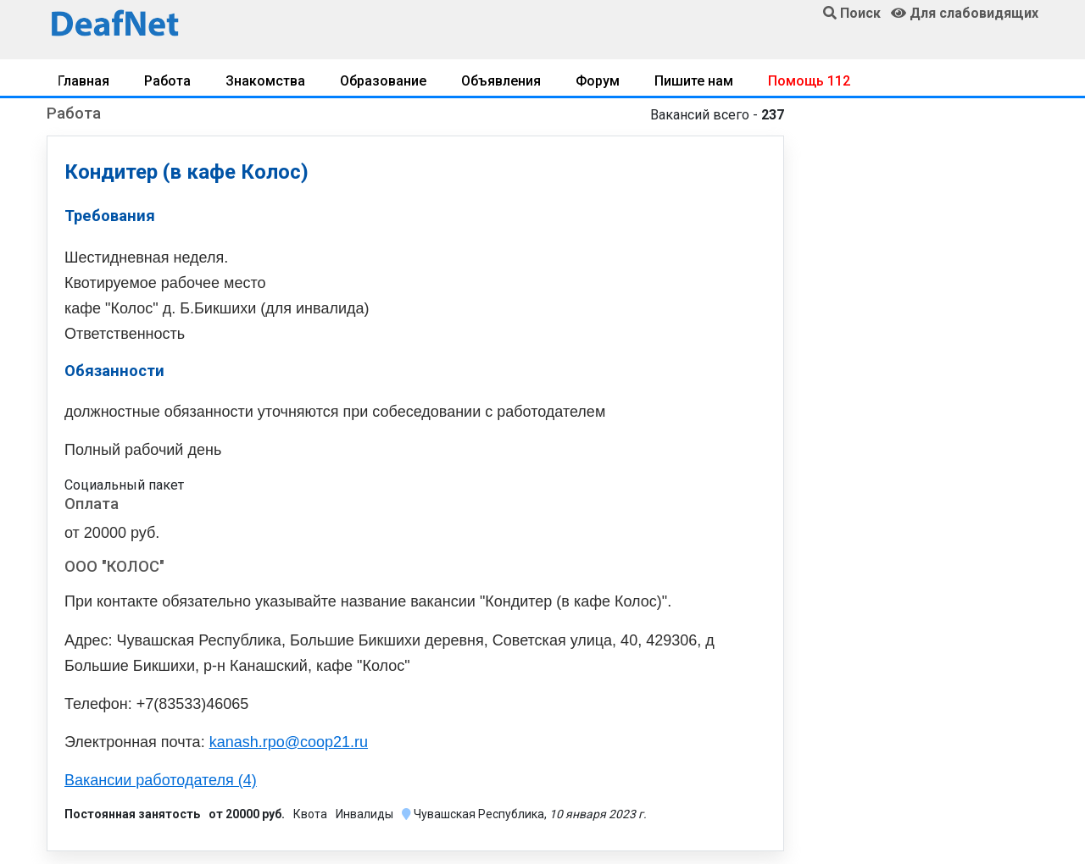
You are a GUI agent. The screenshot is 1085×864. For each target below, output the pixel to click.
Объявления (501, 81)
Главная (83, 81)
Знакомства (265, 81)
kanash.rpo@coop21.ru (288, 742)
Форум (598, 81)
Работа (167, 81)
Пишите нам (693, 81)
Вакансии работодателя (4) (160, 780)
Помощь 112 (809, 81)
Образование (383, 81)
